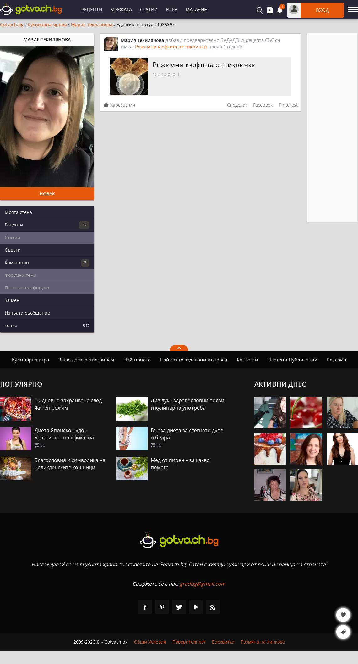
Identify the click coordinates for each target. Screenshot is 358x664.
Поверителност (189, 642)
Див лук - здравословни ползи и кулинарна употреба (187, 404)
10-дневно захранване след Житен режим (68, 404)
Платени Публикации (292, 359)
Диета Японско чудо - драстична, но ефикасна (64, 434)
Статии (149, 9)
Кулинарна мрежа (47, 24)
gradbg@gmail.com (202, 583)
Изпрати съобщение (27, 313)
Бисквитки (223, 642)
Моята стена (18, 212)
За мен (12, 300)
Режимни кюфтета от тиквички (171, 46)
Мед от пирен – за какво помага (180, 464)
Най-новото (137, 359)
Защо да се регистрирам (86, 359)
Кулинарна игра (30, 359)
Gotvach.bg (12, 24)
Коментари (47, 263)
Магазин (197, 9)
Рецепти (91, 9)
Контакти (247, 359)
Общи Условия (150, 642)
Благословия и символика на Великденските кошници (70, 464)
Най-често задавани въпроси (193, 359)
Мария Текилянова (91, 24)
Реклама (336, 359)
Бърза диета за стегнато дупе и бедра (187, 434)
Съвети (13, 250)
